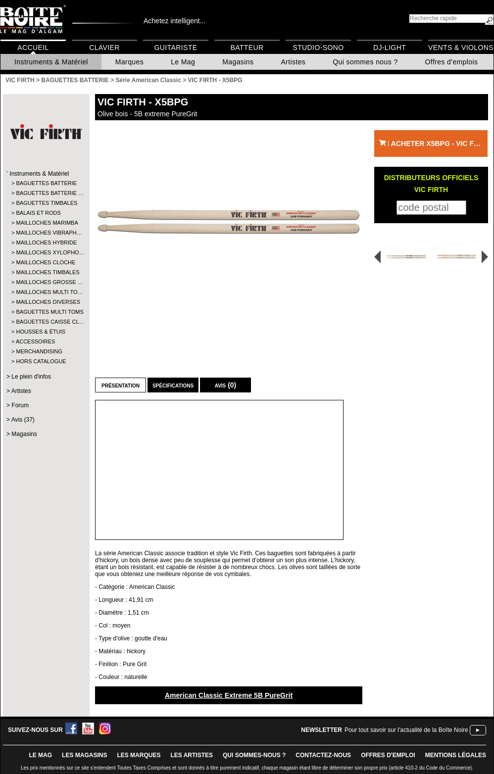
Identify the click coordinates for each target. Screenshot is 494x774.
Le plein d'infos (31, 376)
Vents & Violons (461, 47)
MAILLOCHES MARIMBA (46, 223)
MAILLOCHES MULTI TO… (46, 292)
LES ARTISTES (191, 755)
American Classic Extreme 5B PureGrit (229, 695)
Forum (20, 405)
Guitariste (176, 47)
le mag (40, 755)
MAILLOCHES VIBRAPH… (46, 233)
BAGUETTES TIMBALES (46, 203)
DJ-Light (389, 47)
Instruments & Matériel (51, 62)
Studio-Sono (318, 47)
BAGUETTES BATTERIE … (46, 193)
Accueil (33, 47)
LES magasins (84, 755)
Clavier (104, 47)
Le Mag (183, 62)
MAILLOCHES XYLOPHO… (46, 252)
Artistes (293, 62)
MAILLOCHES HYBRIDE (46, 242)
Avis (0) (226, 385)
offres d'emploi (388, 755)
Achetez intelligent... (174, 21)
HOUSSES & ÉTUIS (40, 332)
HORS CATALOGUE (41, 361)
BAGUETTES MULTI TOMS (46, 312)
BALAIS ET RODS (38, 213)
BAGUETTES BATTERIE (46, 183)
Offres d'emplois (451, 62)
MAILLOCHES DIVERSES (46, 302)
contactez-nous (323, 755)
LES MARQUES (138, 755)
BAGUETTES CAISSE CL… (46, 322)
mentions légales (455, 755)
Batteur (246, 47)
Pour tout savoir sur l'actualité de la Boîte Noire (406, 729)
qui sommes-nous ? (254, 755)
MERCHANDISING (39, 351)
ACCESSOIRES (35, 341)
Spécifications (173, 385)
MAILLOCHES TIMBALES (46, 272)
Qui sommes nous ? (365, 62)
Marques (129, 62)
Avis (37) (23, 419)
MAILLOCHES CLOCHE (45, 262)
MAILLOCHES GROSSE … (46, 282)
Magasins (237, 62)
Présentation (120, 385)
